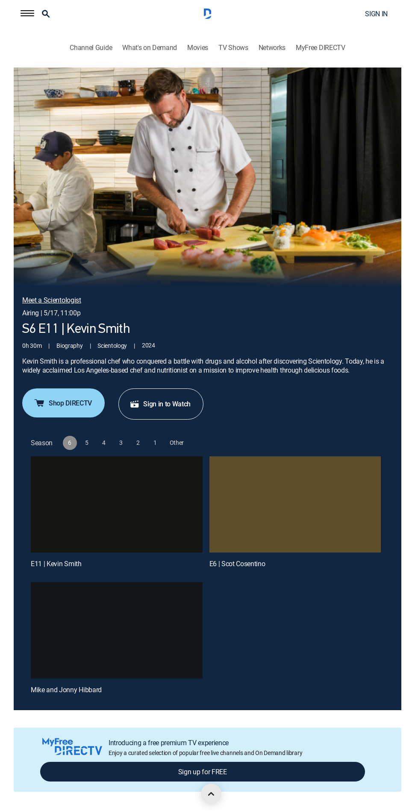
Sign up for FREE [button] (202, 771)
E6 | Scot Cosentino (237, 563)
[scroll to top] (211, 794)
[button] (27, 14)
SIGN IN (376, 13)
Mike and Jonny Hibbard (66, 689)
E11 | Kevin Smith (56, 563)
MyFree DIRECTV (320, 47)
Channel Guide (91, 47)
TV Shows (233, 47)
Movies (197, 47)
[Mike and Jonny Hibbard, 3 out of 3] (117, 630)
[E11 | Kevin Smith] (117, 504)
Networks (272, 47)
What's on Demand (149, 47)
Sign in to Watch (160, 404)
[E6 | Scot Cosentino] (295, 504)
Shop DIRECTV (62, 403)
